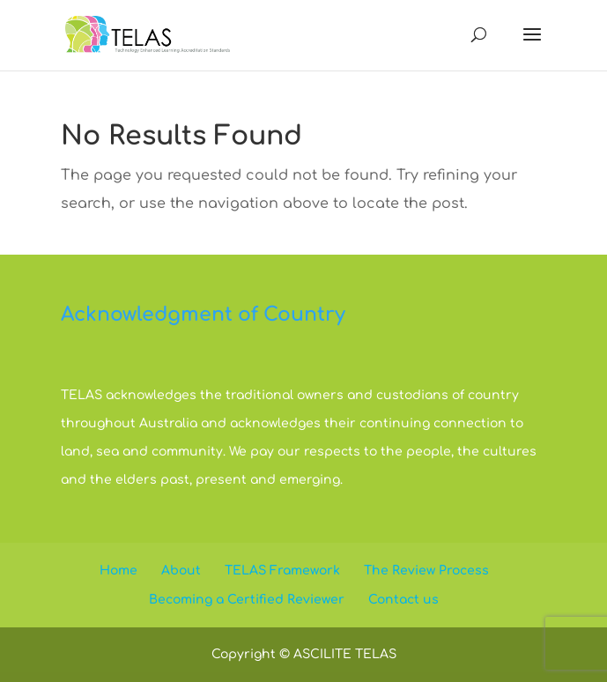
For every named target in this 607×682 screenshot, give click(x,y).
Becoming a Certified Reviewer (246, 599)
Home (118, 570)
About (181, 570)
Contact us (403, 599)
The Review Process (426, 570)
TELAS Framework (282, 570)
